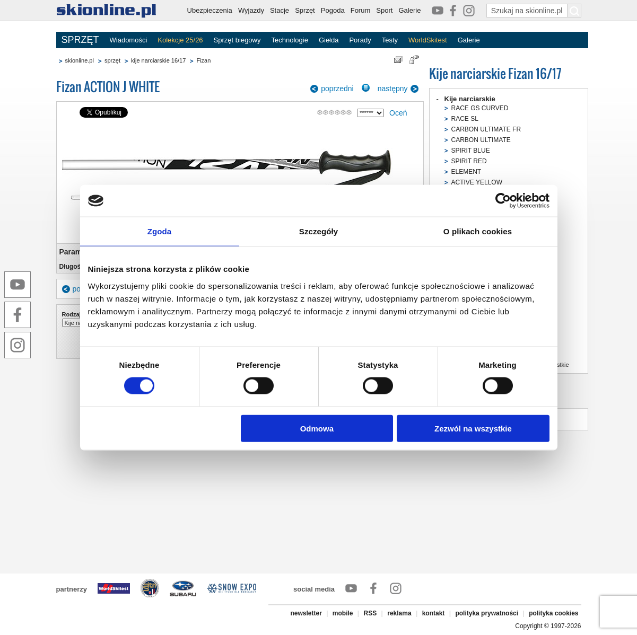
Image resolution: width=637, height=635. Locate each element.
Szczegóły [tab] (318, 231)
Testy (390, 40)
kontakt (433, 613)
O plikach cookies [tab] (477, 231)
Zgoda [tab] (159, 231)
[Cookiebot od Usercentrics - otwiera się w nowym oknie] (503, 201)
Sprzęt (305, 10)
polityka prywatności (486, 613)
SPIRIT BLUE (470, 150)
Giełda (329, 40)
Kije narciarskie (469, 99)
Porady (360, 40)
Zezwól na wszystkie (473, 428)
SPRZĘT (80, 39)
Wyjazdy (251, 10)
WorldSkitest (427, 40)
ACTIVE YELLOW (476, 182)
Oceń (398, 113)
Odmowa (317, 428)
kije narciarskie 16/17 (158, 60)
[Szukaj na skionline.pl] (574, 10)
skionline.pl (79, 60)
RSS (370, 613)
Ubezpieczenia (209, 10)
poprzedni (337, 88)
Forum (361, 10)
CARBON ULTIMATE (481, 140)
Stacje (279, 10)
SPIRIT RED (469, 161)
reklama (399, 613)
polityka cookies (553, 613)
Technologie (289, 40)
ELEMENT (466, 171)
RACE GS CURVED (480, 108)
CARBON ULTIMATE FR (486, 129)
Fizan (203, 60)
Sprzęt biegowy (237, 40)
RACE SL (464, 118)
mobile (343, 613)
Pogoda (333, 10)
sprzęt (112, 60)
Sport (384, 10)
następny (393, 88)
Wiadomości (128, 40)
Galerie (409, 10)
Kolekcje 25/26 (180, 40)
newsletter (305, 613)
